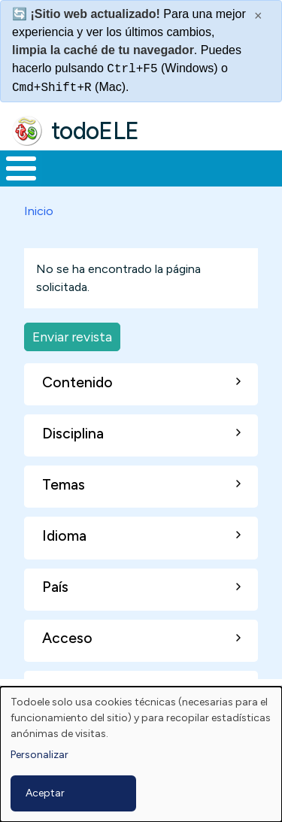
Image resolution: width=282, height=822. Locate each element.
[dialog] (141, 754)
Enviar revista (72, 336)
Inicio (38, 211)
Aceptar (45, 793)
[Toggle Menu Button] (21, 168)
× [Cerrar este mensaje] (258, 15)
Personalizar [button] (39, 754)
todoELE (95, 130)
